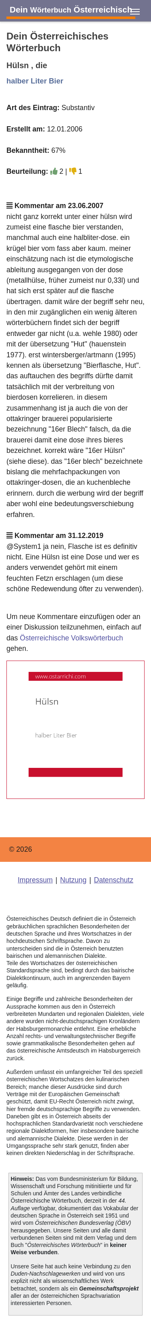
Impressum (35, 880)
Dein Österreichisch (71, 9)
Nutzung (73, 880)
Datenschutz (113, 880)
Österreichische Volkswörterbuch (71, 638)
